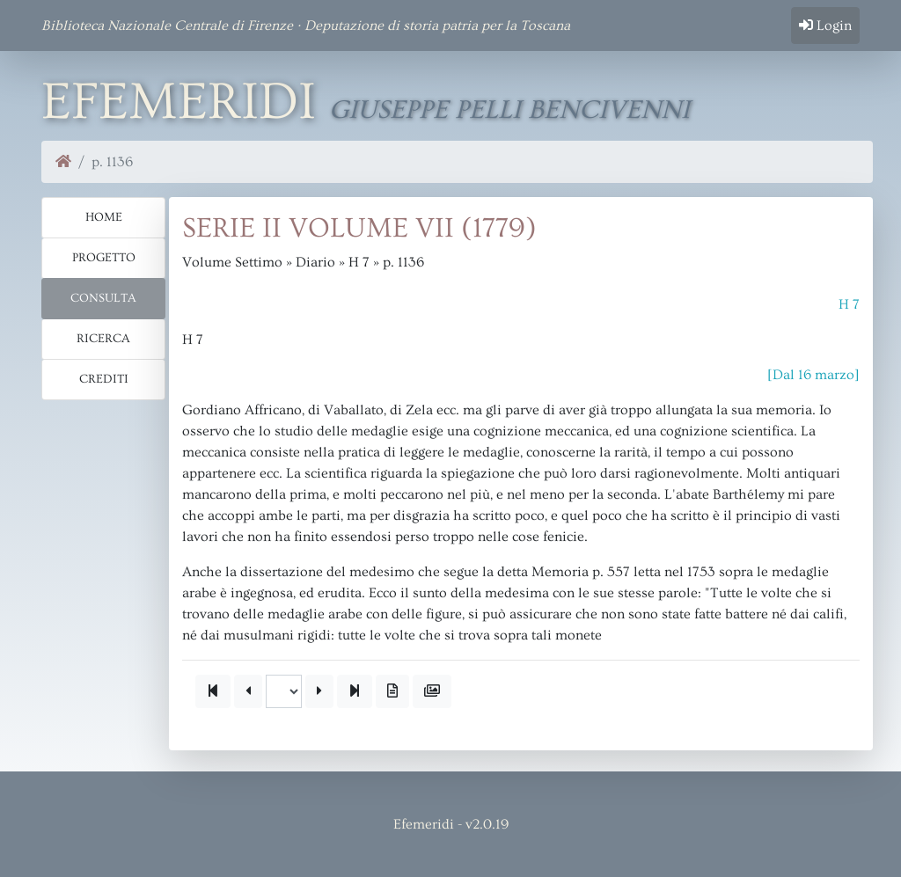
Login (825, 25)
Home (103, 217)
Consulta (103, 298)
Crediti (103, 379)
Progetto (104, 258)
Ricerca (103, 339)
